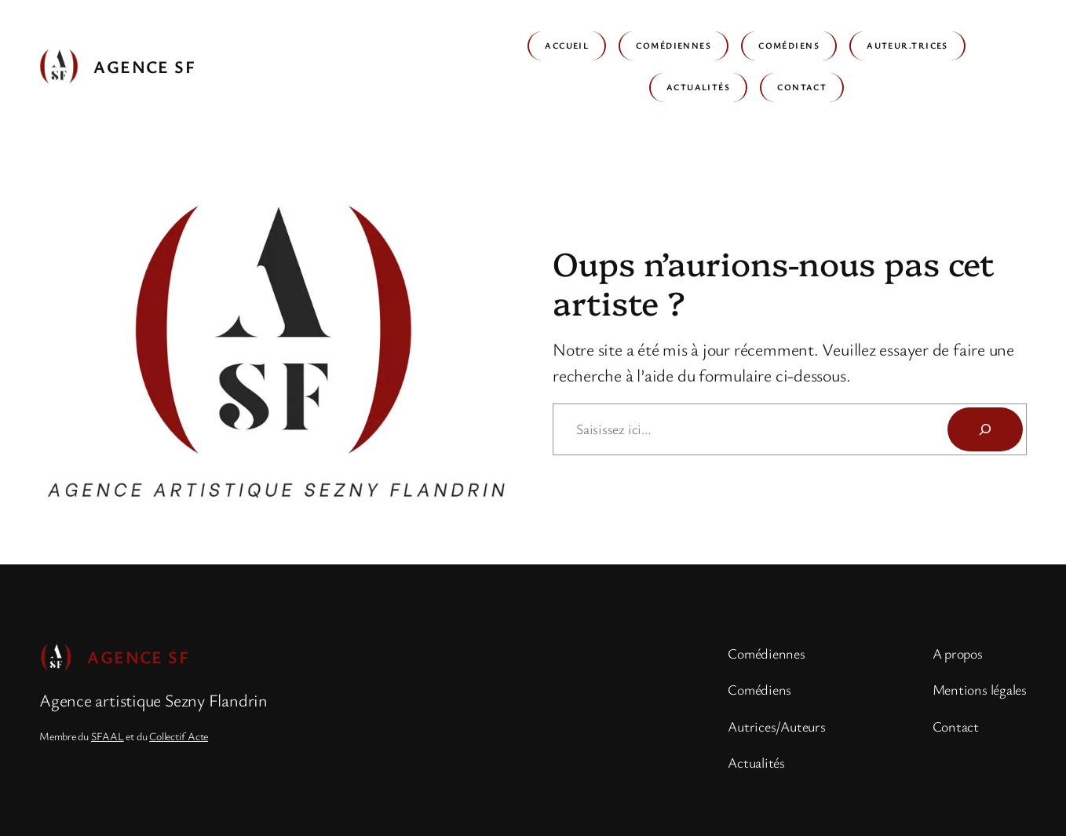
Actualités (698, 87)
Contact (802, 87)
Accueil (567, 45)
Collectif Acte (178, 735)
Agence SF (144, 66)
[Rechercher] (985, 429)
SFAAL (107, 735)
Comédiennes (673, 45)
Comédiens (789, 45)
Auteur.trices (907, 45)
